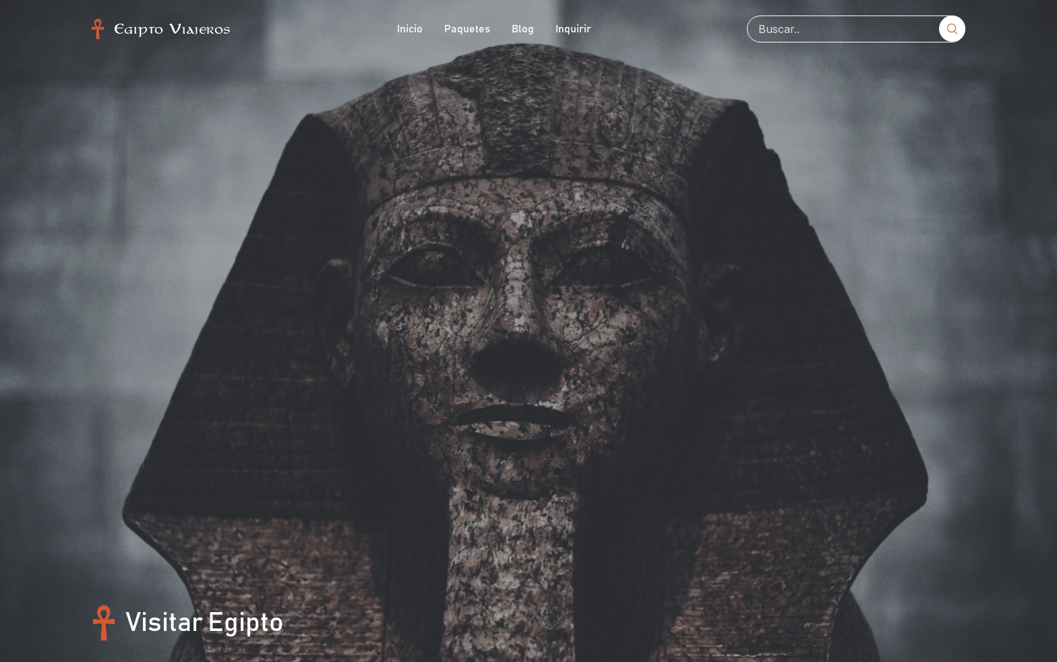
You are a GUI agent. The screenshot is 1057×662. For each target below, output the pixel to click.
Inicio (410, 29)
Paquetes (467, 29)
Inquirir (573, 29)
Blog (523, 29)
